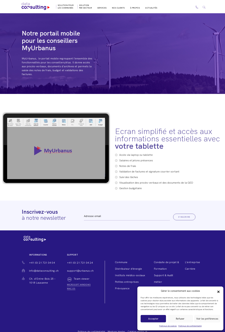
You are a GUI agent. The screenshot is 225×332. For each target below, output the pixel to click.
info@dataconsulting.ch (44, 270)
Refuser (180, 318)
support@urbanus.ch (80, 270)
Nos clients (118, 8)
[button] (218, 291)
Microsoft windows (79, 284)
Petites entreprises (127, 282)
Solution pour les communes (66, 6)
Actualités (151, 8)
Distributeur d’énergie (128, 268)
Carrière (190, 268)
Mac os (71, 288)
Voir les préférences (207, 318)
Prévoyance (122, 288)
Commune (121, 262)
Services (101, 8)
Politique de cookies (168, 326)
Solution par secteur (85, 6)
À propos (135, 8)
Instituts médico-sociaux (130, 275)
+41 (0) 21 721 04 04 (42, 262)
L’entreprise (192, 262)
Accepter (153, 318)
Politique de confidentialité (190, 326)
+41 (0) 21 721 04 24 (80, 262)
